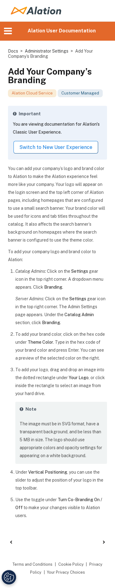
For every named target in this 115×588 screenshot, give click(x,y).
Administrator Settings (46, 51)
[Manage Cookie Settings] (9, 577)
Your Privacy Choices (66, 572)
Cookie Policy (71, 564)
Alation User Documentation (62, 31)
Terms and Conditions (32, 564)
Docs (13, 51)
